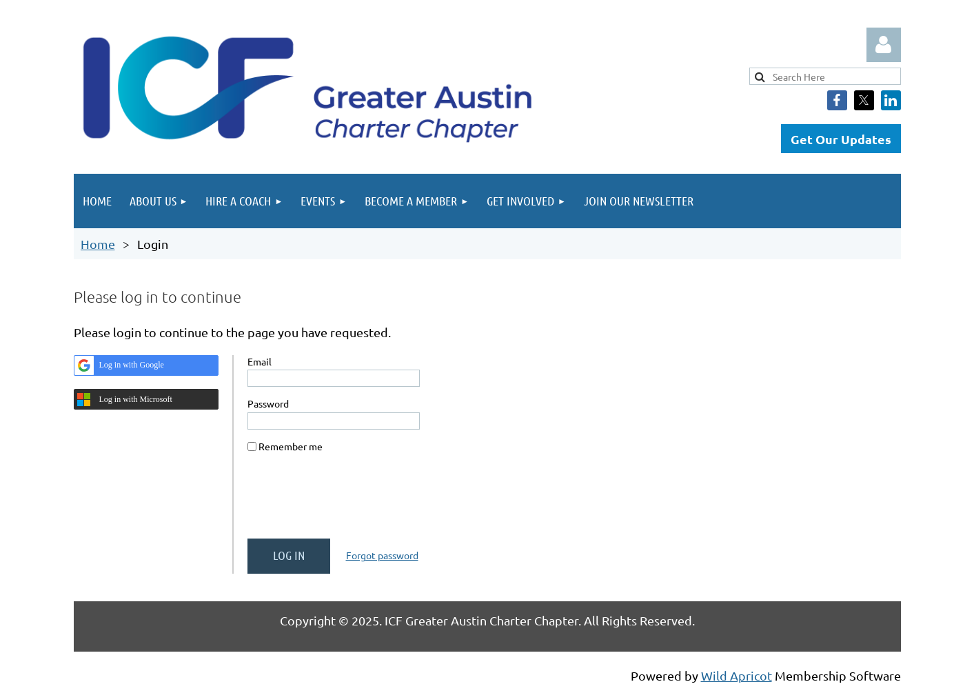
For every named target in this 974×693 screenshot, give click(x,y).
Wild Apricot (736, 675)
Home (98, 244)
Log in (883, 45)
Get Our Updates (841, 139)
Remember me (290, 446)
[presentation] (352, 501)
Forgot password (382, 555)
